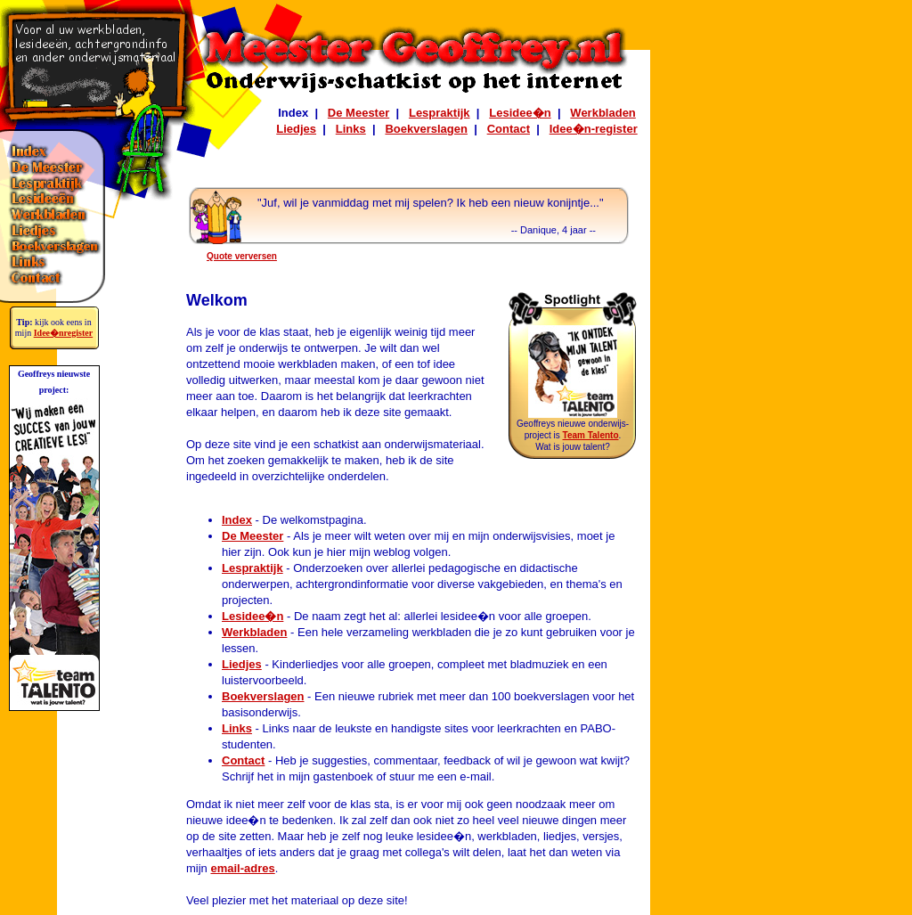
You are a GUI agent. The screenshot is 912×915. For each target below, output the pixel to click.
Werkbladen (602, 112)
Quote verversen (242, 256)
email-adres (242, 868)
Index (237, 520)
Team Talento (591, 435)
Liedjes (296, 128)
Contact (508, 128)
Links (351, 128)
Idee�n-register (594, 128)
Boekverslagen (426, 128)
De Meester (358, 112)
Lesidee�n (519, 112)
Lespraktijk (439, 112)
